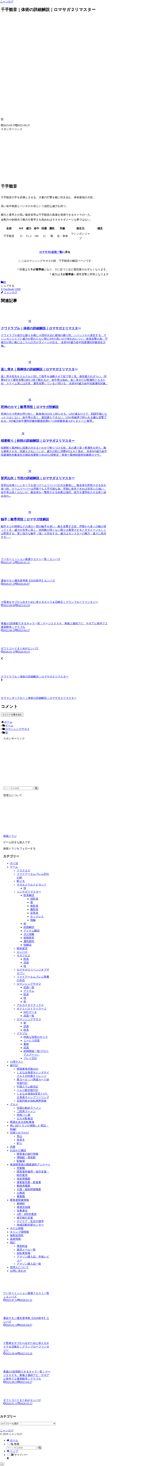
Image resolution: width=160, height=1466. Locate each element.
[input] (18, 788)
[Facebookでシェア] (8, 289)
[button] (36, 788)
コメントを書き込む (12, 714)
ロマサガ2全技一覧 (50, 252)
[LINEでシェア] (18, 289)
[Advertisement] (55, 155)
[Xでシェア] (2, 289)
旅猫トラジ (10, 836)
